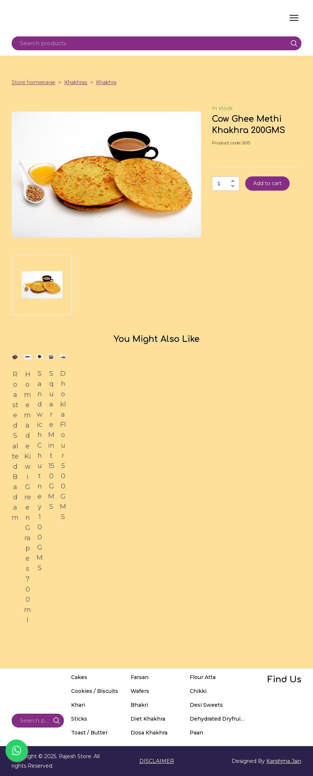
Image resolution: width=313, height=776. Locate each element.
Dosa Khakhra (149, 732)
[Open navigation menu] (294, 18)
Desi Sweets (206, 705)
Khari (78, 705)
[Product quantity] (224, 183)
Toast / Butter (89, 732)
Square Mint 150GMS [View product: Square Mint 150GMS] (51, 440)
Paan (196, 732)
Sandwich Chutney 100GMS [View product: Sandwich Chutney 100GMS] (39, 471)
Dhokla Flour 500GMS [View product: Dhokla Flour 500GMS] (63, 445)
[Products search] (156, 43)
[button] (294, 43)
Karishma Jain (283, 761)
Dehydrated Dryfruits (218, 718)
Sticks (79, 718)
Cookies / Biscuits (94, 691)
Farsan (139, 677)
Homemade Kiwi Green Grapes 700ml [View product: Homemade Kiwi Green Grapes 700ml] (27, 497)
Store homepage (33, 82)
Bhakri (139, 705)
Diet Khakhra (148, 718)
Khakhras (75, 82)
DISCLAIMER (156, 761)
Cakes (79, 677)
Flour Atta (203, 677)
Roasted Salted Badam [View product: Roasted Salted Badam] (15, 446)
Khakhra (106, 82)
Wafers (140, 691)
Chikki (198, 691)
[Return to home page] (81, 18)
